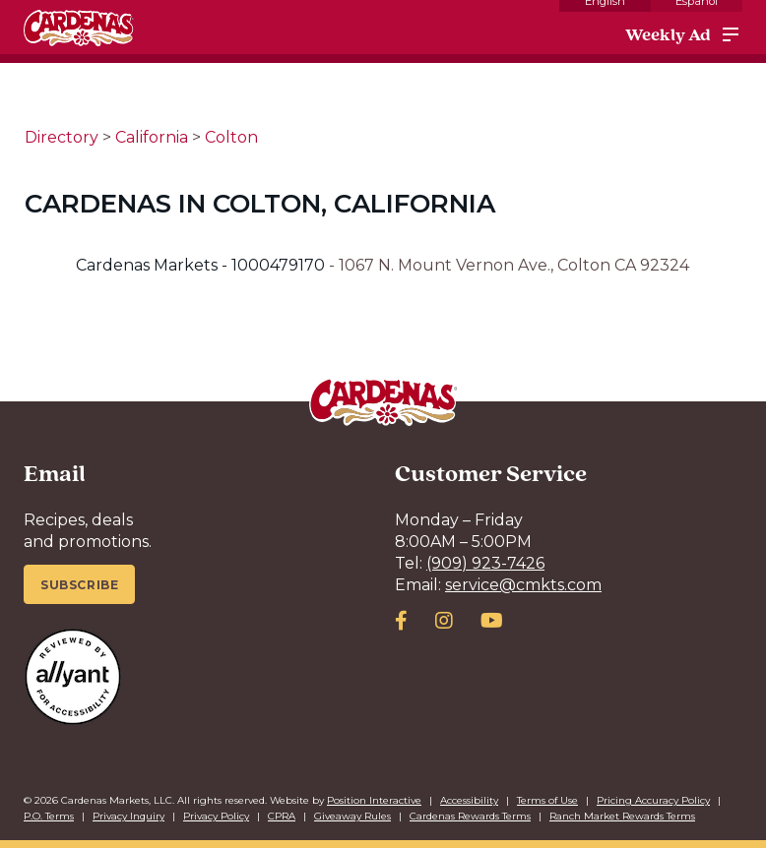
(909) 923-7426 (485, 563)
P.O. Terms (49, 816)
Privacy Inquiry (128, 816)
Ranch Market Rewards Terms (622, 816)
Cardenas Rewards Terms (470, 816)
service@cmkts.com (523, 584)
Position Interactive (374, 800)
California (151, 137)
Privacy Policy (216, 816)
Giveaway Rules (352, 816)
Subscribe (79, 584)
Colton (231, 137)
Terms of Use (547, 800)
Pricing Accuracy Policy (653, 800)
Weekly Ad (668, 34)
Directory (61, 137)
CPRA (281, 816)
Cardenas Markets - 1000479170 (202, 265)
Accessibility (469, 800)
